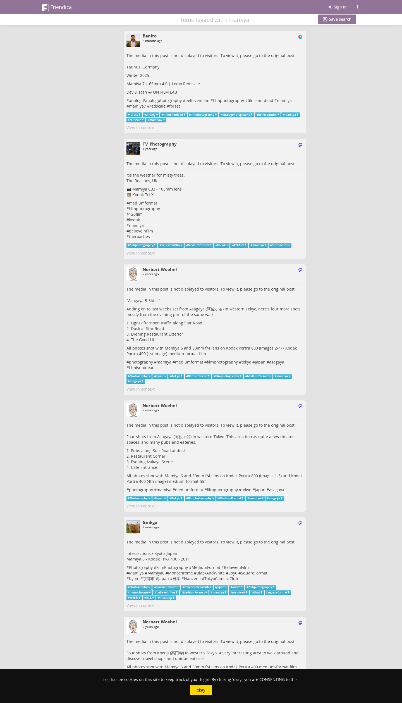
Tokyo (176, 376)
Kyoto (134, 578)
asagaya (276, 362)
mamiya (284, 100)
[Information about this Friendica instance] (357, 7)
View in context (140, 127)
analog (135, 100)
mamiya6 (238, 592)
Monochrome (180, 573)
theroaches (139, 236)
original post (283, 55)
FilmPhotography (172, 567)
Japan (160, 376)
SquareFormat (254, 573)
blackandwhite (166, 587)
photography (141, 362)
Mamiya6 (155, 573)
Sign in (337, 7)
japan (260, 362)
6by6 (232, 573)
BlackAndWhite (211, 573)
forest (174, 106)
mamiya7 (137, 106)
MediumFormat (198, 245)
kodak (134, 219)
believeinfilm (197, 100)
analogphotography (163, 100)
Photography (139, 376)
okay (201, 690)
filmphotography (228, 100)
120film (136, 214)
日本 (176, 578)
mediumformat (143, 203)
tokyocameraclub (197, 587)
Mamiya (136, 573)
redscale (158, 106)
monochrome (139, 592)
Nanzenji (192, 578)
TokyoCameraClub (221, 578)
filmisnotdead (260, 100)
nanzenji (166, 598)
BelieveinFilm (236, 567)
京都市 (149, 578)
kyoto (236, 587)
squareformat (277, 592)
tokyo (246, 362)
